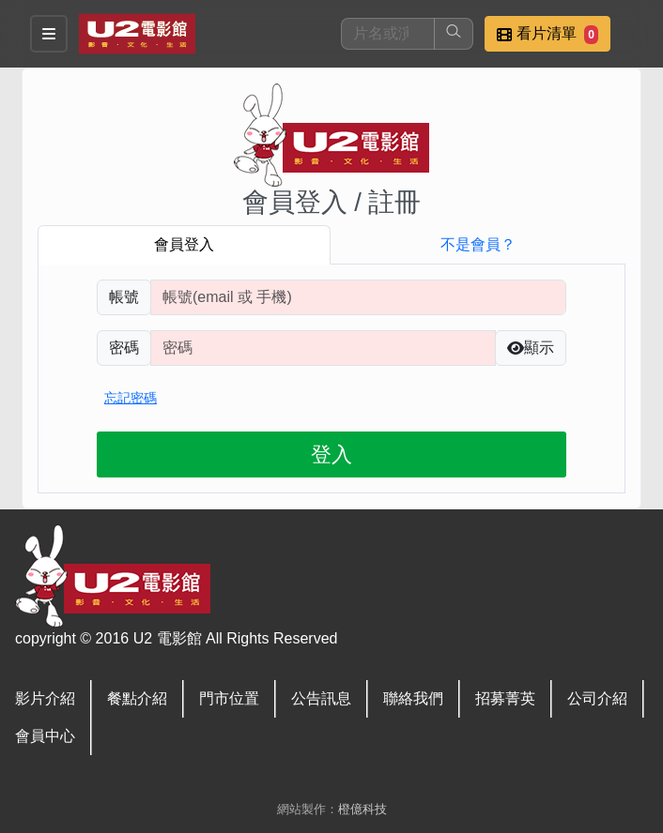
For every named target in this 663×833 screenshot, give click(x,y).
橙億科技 (362, 809)
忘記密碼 (130, 397)
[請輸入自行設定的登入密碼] (323, 348)
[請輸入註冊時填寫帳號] (358, 297)
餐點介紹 (137, 698)
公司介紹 (597, 698)
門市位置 (229, 698)
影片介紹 (45, 698)
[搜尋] (388, 34)
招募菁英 (505, 698)
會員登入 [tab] (184, 244)
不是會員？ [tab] (478, 244)
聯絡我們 (413, 698)
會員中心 (45, 736)
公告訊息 (321, 698)
